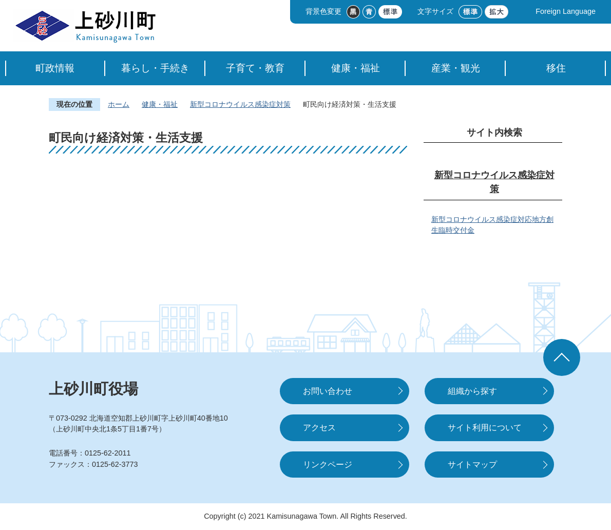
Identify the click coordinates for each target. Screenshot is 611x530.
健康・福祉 (355, 68)
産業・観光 (455, 68)
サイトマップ (472, 464)
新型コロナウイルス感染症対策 (240, 104)
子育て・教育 (255, 68)
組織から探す (472, 391)
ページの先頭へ (561, 357)
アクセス (319, 427)
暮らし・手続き (155, 68)
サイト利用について (485, 427)
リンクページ (327, 464)
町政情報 (54, 68)
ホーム (118, 104)
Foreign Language (566, 11)
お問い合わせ (327, 391)
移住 (556, 68)
